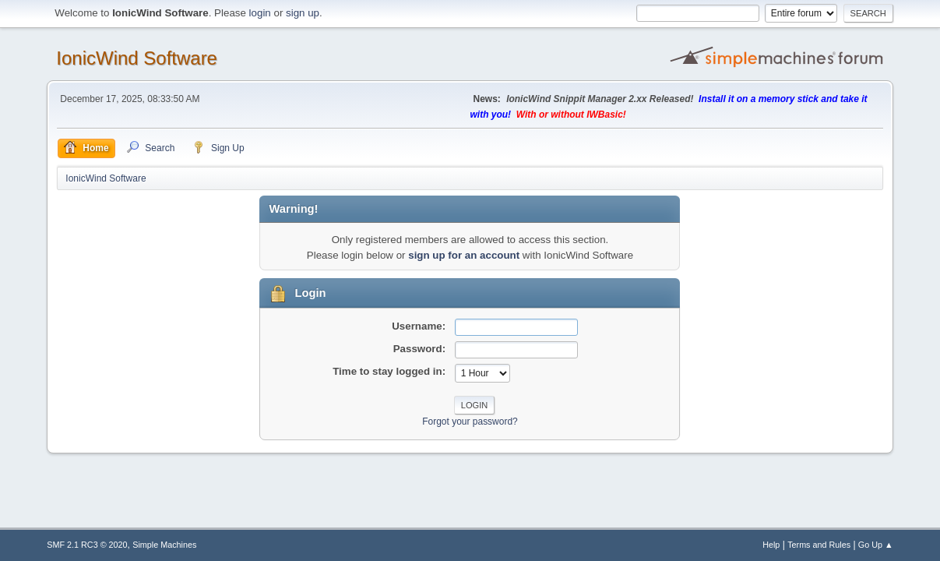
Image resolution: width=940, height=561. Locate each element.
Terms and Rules (818, 544)
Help (771, 544)
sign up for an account (463, 255)
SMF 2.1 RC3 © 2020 (87, 544)
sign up (302, 13)
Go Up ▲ (875, 544)
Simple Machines (164, 544)
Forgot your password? (470, 421)
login (260, 13)
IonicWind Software (136, 58)
